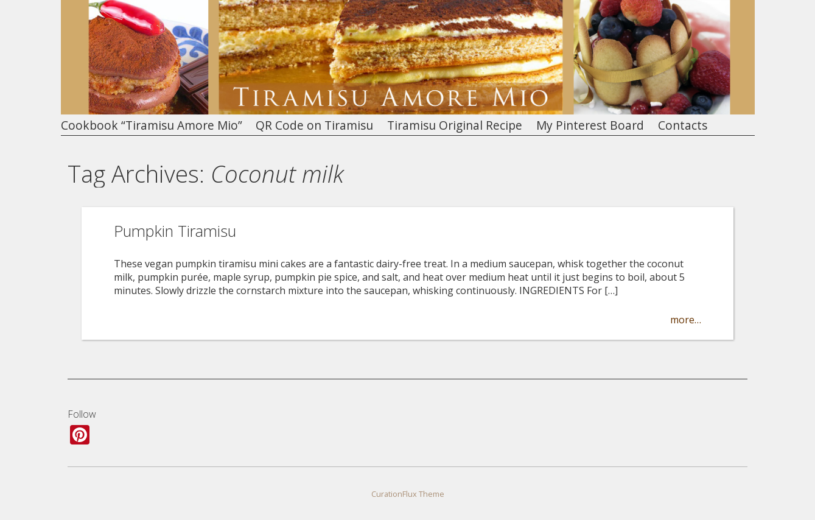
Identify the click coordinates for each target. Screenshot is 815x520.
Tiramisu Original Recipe (454, 125)
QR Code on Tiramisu (314, 125)
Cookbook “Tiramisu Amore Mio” (151, 125)
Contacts (682, 125)
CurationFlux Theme (407, 493)
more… (685, 319)
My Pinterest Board (590, 125)
